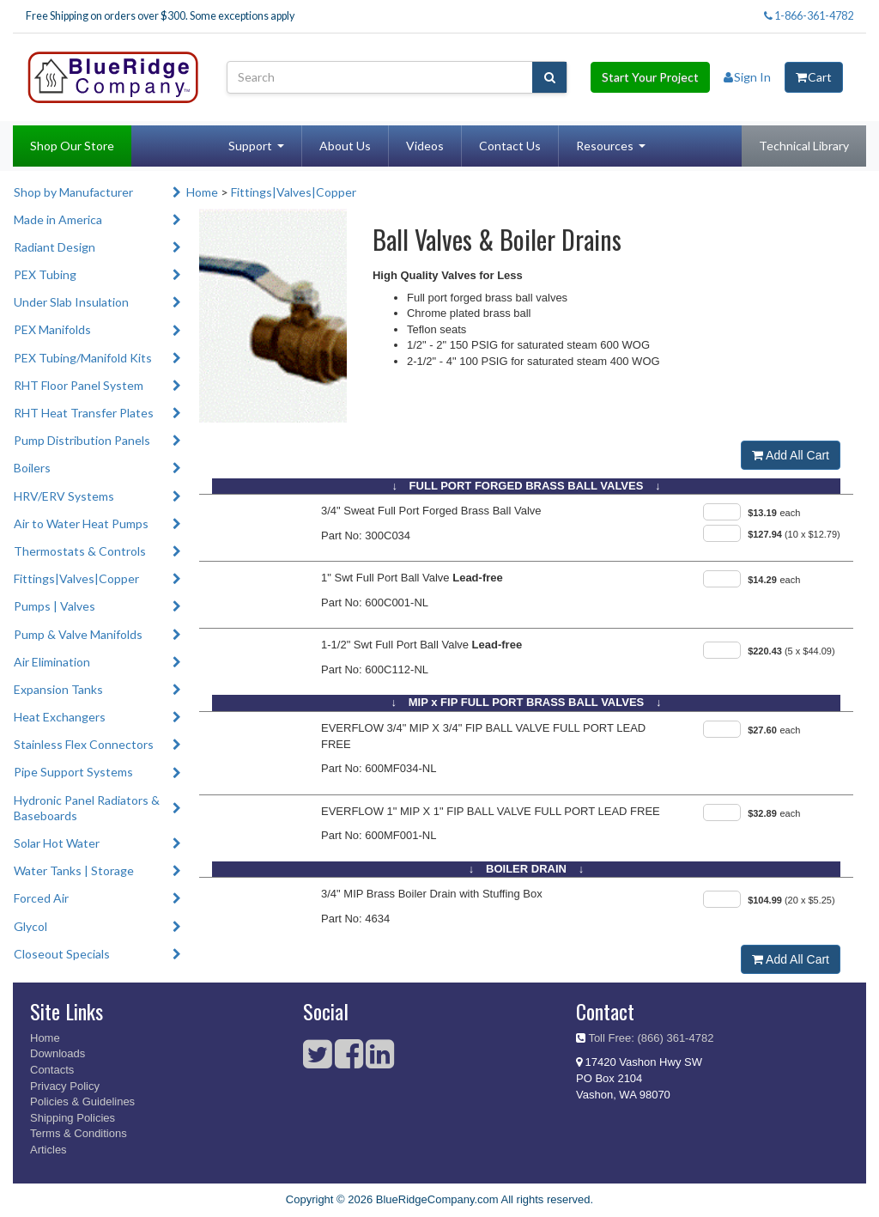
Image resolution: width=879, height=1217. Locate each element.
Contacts (52, 1069)
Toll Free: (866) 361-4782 (650, 1037)
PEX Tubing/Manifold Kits (83, 357)
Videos (425, 145)
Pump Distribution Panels (82, 440)
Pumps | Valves (54, 606)
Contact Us (510, 145)
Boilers (32, 467)
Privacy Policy (65, 1086)
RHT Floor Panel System (78, 385)
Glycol (30, 926)
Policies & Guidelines (82, 1101)
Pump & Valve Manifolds (78, 634)
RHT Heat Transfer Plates (84, 412)
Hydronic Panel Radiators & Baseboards (87, 808)
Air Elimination (52, 661)
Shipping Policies (72, 1117)
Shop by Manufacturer (73, 192)
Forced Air (41, 898)
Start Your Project (650, 77)
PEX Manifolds (52, 329)
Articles (48, 1149)
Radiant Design (54, 247)
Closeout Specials (62, 953)
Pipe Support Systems (73, 771)
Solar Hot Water (57, 843)
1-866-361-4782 (808, 15)
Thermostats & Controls (80, 551)
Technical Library (804, 145)
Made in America (58, 219)
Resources (604, 145)
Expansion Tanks (58, 689)
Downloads (57, 1053)
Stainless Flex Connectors (84, 744)
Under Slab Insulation (71, 302)
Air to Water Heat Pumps (81, 523)
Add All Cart (790, 455)
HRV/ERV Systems (64, 496)
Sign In (747, 77)
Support (250, 145)
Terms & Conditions (78, 1133)
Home (202, 192)
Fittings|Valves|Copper (76, 578)
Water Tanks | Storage (74, 870)
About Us (345, 145)
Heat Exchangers (60, 716)
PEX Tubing (45, 274)
